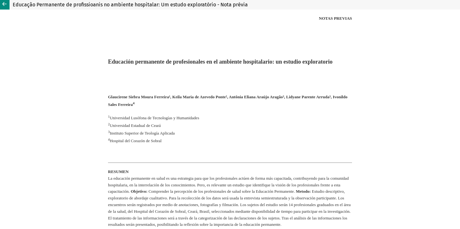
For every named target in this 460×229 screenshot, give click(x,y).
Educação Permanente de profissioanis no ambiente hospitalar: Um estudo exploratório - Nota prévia (130, 5)
